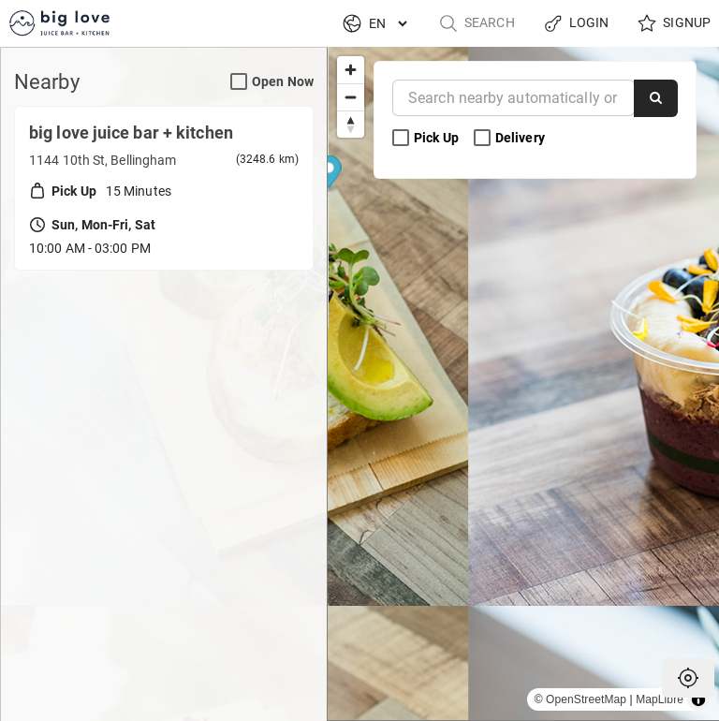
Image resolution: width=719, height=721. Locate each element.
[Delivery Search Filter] (482, 138)
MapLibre (659, 699)
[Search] (656, 98)
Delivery (511, 138)
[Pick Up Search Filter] (400, 138)
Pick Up (427, 138)
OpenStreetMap (586, 699)
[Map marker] (523, 371)
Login (576, 23)
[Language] (387, 23)
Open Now (272, 81)
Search (476, 23)
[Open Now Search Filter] (238, 82)
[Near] (513, 98)
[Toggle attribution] (698, 699)
